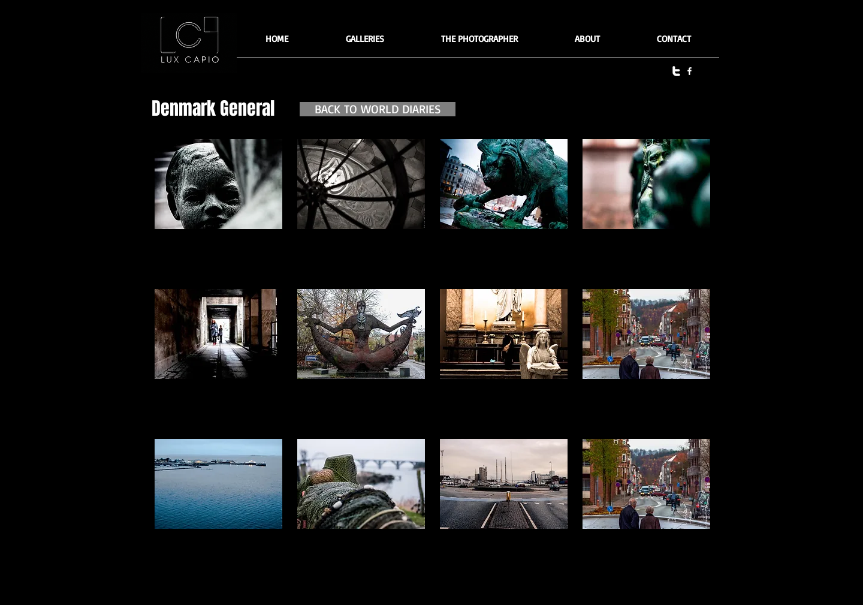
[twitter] (676, 71)
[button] (364, 42)
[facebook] (689, 71)
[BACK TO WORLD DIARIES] (377, 109)
